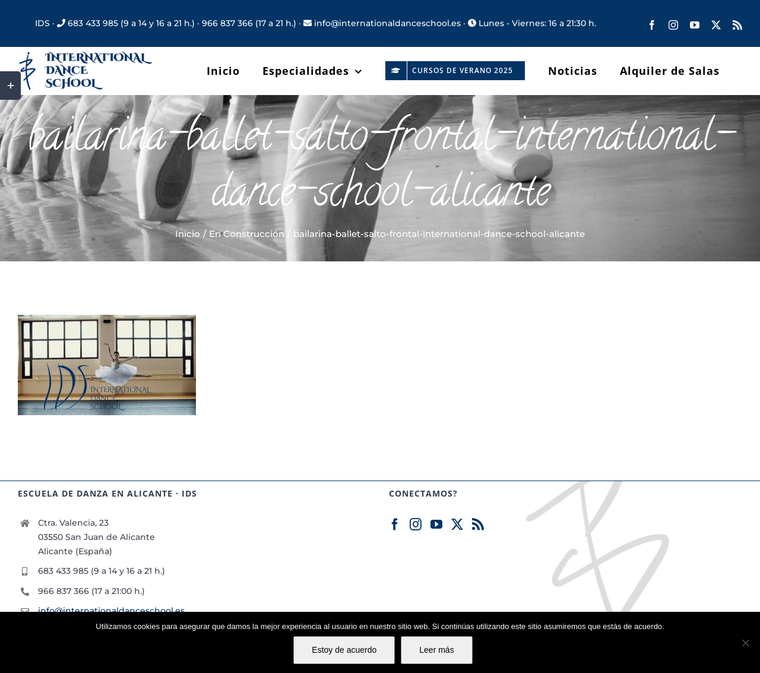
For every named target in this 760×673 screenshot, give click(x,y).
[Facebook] (395, 524)
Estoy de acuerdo (344, 650)
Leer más (436, 650)
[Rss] (478, 524)
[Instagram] (416, 524)
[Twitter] (457, 524)
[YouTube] (436, 524)
